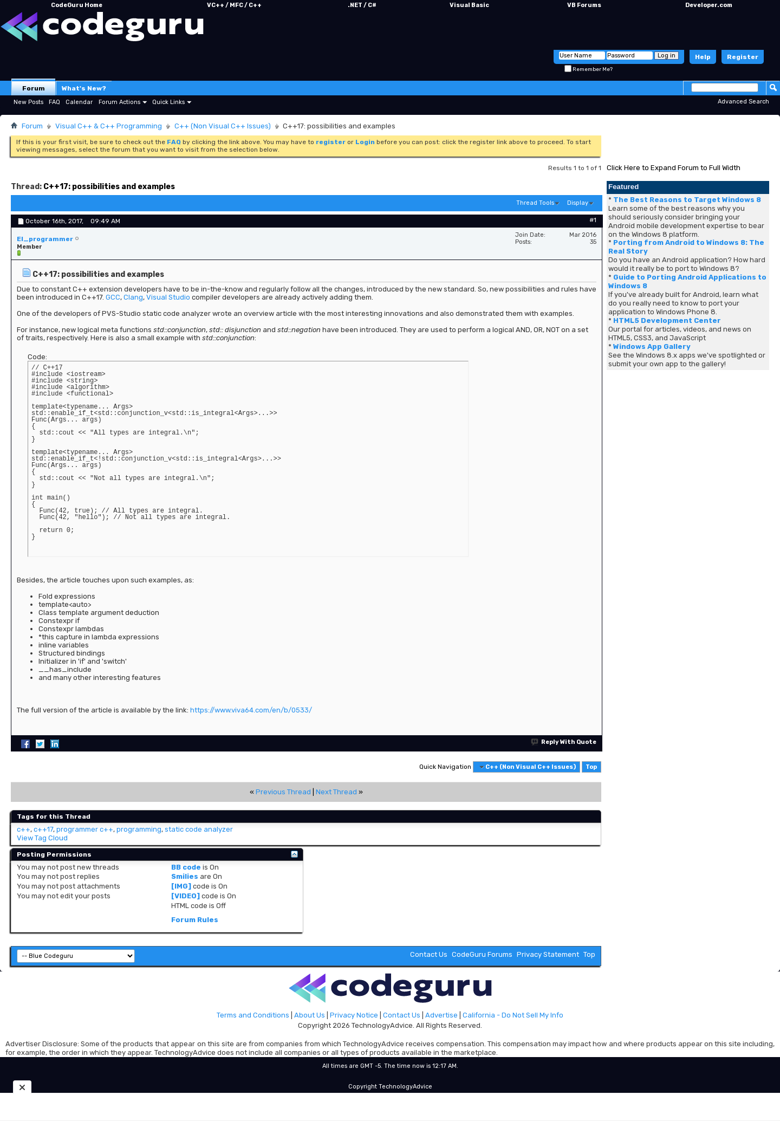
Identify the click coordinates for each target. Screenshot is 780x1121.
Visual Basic (469, 5)
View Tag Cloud (42, 838)
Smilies (184, 876)
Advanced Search (743, 101)
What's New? (84, 88)
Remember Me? (588, 69)
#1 (592, 220)
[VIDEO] (185, 896)
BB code (186, 867)
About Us (309, 1015)
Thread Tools (535, 202)
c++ (23, 829)
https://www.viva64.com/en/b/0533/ (251, 710)
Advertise (441, 1015)
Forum (33, 88)
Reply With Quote (564, 742)
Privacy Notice (354, 1015)
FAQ (54, 102)
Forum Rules (194, 920)
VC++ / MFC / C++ (234, 5)
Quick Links (168, 102)
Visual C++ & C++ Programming (108, 126)
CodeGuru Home (76, 5)
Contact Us (428, 954)
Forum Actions (119, 102)
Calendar (79, 102)
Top (591, 766)
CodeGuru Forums (482, 954)
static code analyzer (199, 829)
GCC (113, 297)
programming (138, 829)
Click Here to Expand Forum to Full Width (673, 168)
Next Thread (336, 792)
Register (742, 57)
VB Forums (584, 5)
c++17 (43, 829)
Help (703, 57)
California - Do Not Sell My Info (513, 1015)
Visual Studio (168, 297)
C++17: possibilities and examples (109, 186)
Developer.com (708, 5)
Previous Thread (283, 792)
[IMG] (181, 886)
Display (577, 202)
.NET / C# (362, 5)
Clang (133, 297)
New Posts (28, 102)
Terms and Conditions (253, 1015)
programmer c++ (84, 829)
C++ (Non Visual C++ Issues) (222, 126)
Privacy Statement (548, 954)
